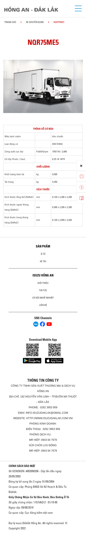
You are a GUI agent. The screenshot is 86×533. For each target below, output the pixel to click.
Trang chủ (10, 22)
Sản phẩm (43, 246)
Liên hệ (43, 305)
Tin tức (43, 290)
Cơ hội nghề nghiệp (43, 297)
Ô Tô (43, 253)
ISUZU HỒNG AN (43, 275)
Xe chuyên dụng (35, 22)
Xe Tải (43, 261)
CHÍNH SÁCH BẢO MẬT (22, 466)
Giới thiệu (43, 282)
